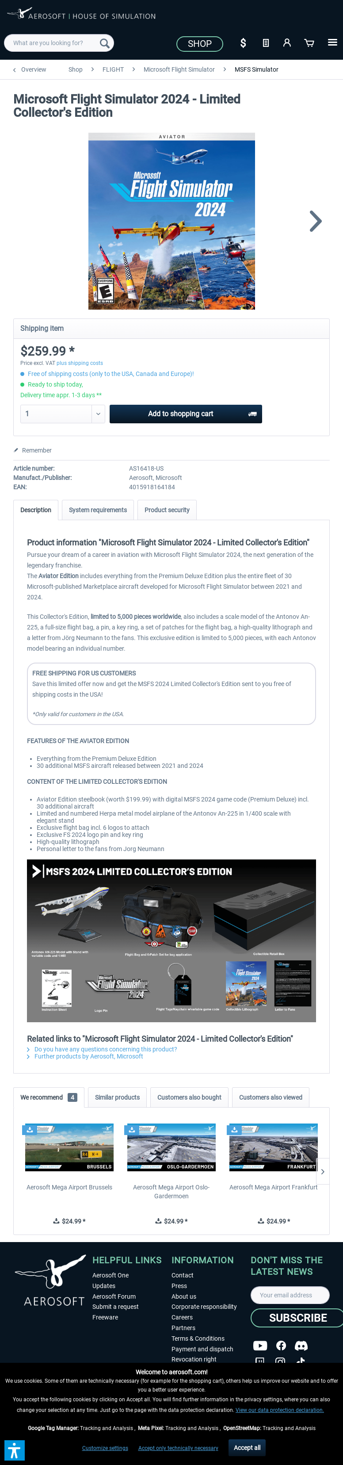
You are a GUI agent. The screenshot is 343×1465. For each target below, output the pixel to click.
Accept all (247, 1447)
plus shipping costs (80, 363)
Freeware (105, 1317)
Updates (103, 1285)
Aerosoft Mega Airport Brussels (69, 1187)
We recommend (48, 1097)
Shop (200, 43)
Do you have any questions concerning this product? (102, 1049)
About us (184, 1296)
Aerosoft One (110, 1275)
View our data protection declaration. (280, 1410)
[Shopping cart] (310, 42)
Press (179, 1285)
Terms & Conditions (198, 1338)
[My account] (288, 42)
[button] (14, 1450)
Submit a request (115, 1306)
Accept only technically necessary (178, 1448)
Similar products (117, 1097)
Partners (183, 1327)
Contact (183, 1275)
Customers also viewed (270, 1097)
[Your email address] (290, 1295)
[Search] (104, 43)
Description (35, 510)
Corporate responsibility (204, 1306)
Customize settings (105, 1448)
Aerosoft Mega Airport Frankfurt (273, 1187)
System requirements (98, 510)
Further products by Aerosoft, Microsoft (85, 1056)
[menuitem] (59, 43)
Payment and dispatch (202, 1349)
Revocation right (194, 1359)
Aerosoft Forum (114, 1296)
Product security (167, 510)
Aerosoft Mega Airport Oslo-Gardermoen (171, 1192)
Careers (182, 1317)
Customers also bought (189, 1097)
